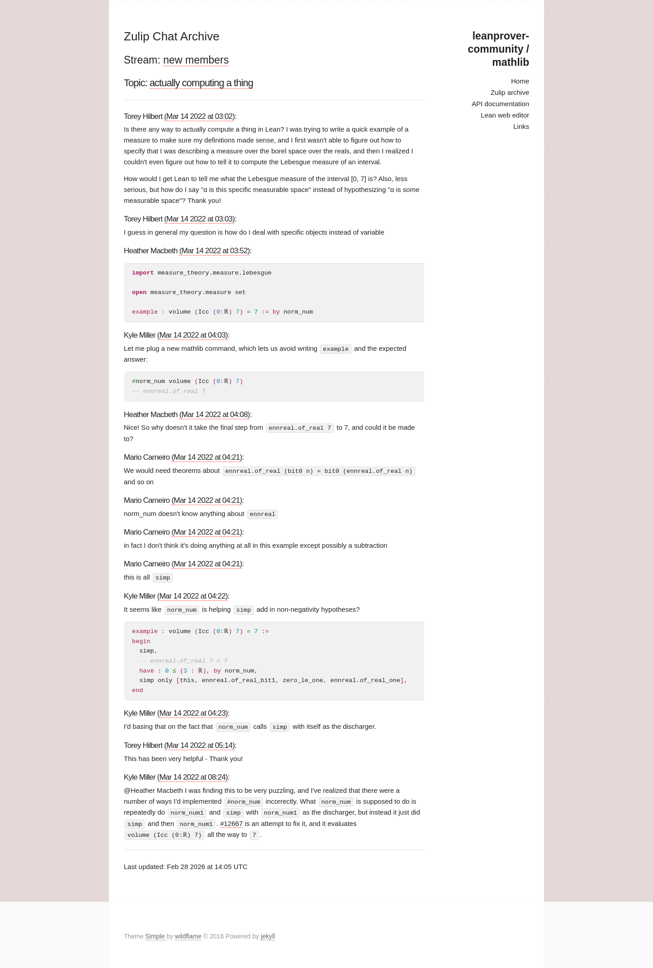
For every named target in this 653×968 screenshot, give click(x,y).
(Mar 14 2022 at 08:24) (192, 775)
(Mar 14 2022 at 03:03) (199, 219)
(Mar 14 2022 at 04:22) (192, 594)
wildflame (188, 933)
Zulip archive (510, 92)
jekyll (268, 933)
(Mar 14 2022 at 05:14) (199, 743)
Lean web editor (505, 115)
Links (521, 126)
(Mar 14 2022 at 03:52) (214, 250)
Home (520, 81)
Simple (155, 933)
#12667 (231, 821)
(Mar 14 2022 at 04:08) (214, 414)
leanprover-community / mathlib (498, 49)
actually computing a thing (201, 82)
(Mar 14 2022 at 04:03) (192, 335)
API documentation (500, 104)
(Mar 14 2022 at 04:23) (192, 712)
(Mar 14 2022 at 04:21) (206, 456)
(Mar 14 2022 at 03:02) (199, 116)
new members (196, 60)
